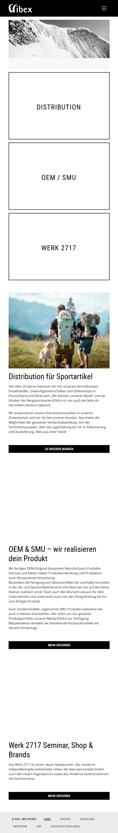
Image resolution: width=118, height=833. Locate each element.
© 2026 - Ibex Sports (24, 819)
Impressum (20, 826)
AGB (38, 826)
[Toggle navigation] (104, 8)
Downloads (87, 819)
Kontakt (65, 819)
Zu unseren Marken (59, 449)
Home (47, 819)
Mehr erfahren (59, 645)
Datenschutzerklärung (65, 826)
